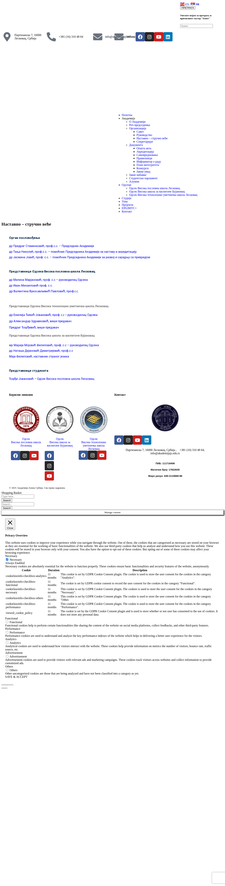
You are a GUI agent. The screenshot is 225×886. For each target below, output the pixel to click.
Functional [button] (11, 618)
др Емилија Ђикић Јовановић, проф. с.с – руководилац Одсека (53, 314)
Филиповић (24, 356)
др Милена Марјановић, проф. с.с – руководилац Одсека (48, 280)
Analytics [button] (10, 639)
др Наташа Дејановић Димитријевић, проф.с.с (41, 350)
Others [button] (9, 666)
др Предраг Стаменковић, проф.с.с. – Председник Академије (51, 246)
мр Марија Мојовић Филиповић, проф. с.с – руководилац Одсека (54, 345)
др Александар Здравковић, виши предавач (40, 321)
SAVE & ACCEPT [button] (16, 676)
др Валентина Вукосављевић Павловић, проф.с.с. (44, 291)
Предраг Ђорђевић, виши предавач (34, 327)
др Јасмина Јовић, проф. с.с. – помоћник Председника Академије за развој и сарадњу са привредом (79, 257)
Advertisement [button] (14, 652)
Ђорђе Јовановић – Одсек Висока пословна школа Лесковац (51, 379)
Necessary (16, 559)
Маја (12, 356)
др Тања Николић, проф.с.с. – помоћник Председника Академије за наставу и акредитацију (73, 251)
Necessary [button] (11, 556)
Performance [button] (12, 628)
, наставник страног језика (50, 356)
